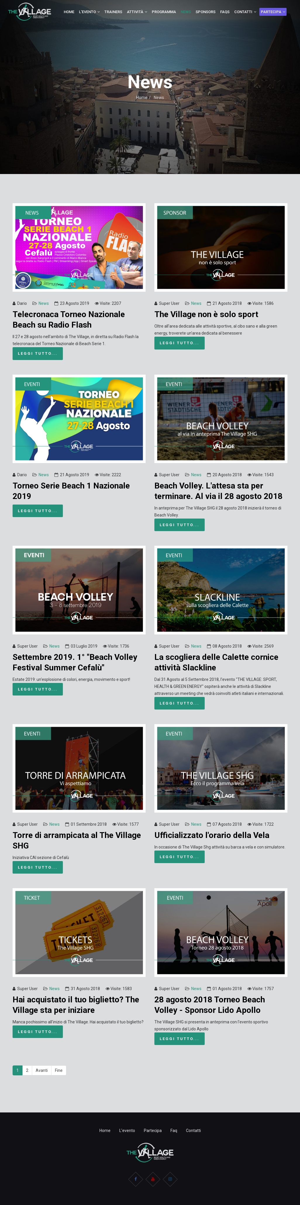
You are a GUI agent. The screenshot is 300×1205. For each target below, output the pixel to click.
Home (69, 12)
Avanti (42, 1070)
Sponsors (205, 12)
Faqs (225, 12)
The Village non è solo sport (206, 314)
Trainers (113, 12)
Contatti (243, 12)
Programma (164, 12)
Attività (135, 12)
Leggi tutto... (38, 353)
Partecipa (271, 12)
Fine (59, 1070)
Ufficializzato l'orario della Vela (211, 835)
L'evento (87, 12)
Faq (173, 1130)
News (186, 12)
